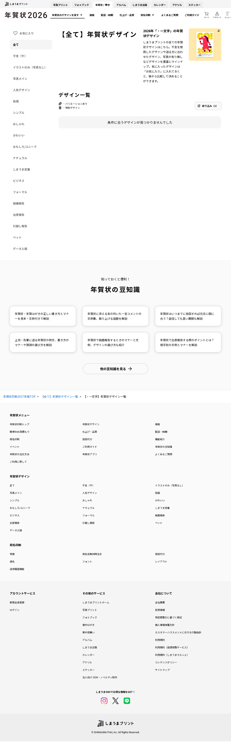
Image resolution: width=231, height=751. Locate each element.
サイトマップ (162, 669)
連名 (12, 561)
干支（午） (88, 485)
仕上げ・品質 (127, 15)
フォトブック (81, 4)
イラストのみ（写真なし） (169, 485)
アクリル (177, 4)
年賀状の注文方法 (19, 454)
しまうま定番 (162, 507)
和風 (157, 492)
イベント (14, 446)
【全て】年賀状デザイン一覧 (59, 396)
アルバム (121, 4)
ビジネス (14, 515)
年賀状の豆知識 (163, 446)
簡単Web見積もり (19, 431)
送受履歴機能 (17, 569)
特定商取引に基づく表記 (168, 617)
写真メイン (16, 492)
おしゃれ (87, 500)
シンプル (14, 500)
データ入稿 (16, 530)
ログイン (14, 609)
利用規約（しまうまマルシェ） (172, 654)
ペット (158, 522)
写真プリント (89, 609)
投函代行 (87, 439)
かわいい (160, 500)
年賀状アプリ (89, 454)
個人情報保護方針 (165, 624)
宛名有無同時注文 (92, 554)
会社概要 (160, 602)
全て (12, 485)
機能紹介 (160, 439)
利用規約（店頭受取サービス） (172, 647)
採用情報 (160, 609)
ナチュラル (88, 507)
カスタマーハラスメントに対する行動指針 (178, 632)
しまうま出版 (140, 4)
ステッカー (194, 4)
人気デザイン (89, 492)
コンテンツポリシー (166, 662)
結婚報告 (160, 515)
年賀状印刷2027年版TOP (19, 396)
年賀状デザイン (90, 424)
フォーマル (88, 515)
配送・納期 (107, 15)
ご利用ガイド (192, 15)
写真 (60, 4)
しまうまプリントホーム (95, 602)
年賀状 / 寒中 (102, 4)
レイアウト (161, 561)
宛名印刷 (148, 15)
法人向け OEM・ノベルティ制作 (99, 677)
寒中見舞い (88, 632)
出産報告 (14, 522)
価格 (92, 15)
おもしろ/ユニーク (20, 507)
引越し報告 (88, 522)
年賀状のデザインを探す (67, 15)
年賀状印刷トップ (19, 424)
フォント (87, 561)
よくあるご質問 (169, 15)
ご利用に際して (18, 461)
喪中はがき (88, 624)
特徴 (12, 554)
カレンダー (160, 4)
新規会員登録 (17, 602)
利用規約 (160, 639)
